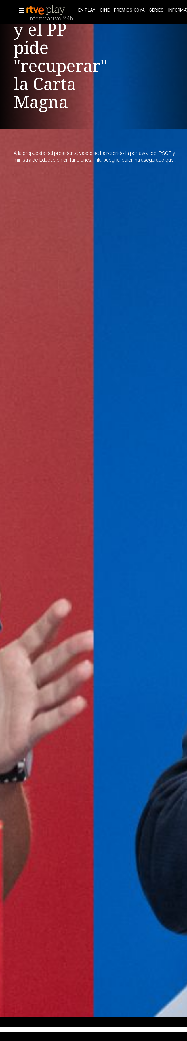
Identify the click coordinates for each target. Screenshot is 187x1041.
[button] (20, 11)
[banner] (51, 10)
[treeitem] (86, 10)
